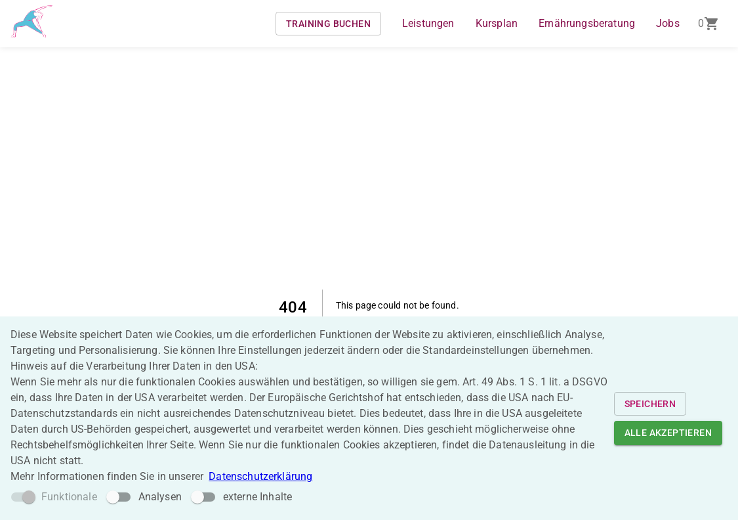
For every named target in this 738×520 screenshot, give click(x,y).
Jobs (668, 23)
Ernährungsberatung (587, 23)
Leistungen (428, 23)
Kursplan (497, 23)
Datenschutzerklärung (260, 476)
